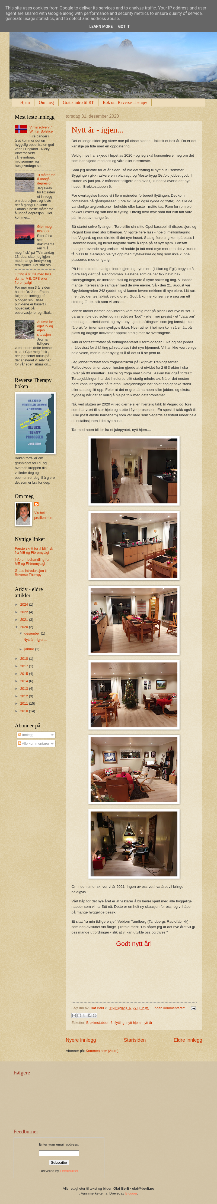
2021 (24, 620)
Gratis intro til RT (78, 102)
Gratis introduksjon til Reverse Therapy (31, 573)
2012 (24, 696)
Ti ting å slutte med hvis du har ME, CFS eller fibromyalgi (33, 278)
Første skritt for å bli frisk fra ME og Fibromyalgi (34, 550)
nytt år (147, 1023)
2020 (24, 627)
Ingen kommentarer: (170, 1008)
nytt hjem (133, 1023)
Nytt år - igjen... (98, 129)
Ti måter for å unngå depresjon (46, 179)
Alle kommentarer (33, 743)
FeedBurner (69, 1171)
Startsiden (135, 1040)
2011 (24, 703)
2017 (24, 666)
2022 (24, 612)
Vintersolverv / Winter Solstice (41, 129)
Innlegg (26, 735)
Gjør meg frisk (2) (44, 229)
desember (32, 633)
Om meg (46, 102)
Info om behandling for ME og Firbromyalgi (32, 562)
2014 (24, 681)
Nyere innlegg (81, 1040)
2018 (24, 659)
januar (29, 649)
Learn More (101, 26)
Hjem (25, 102)
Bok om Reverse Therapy (125, 102)
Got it (124, 26)
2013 (24, 689)
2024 (24, 604)
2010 (24, 711)
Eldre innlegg (188, 1040)
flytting (119, 1023)
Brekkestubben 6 (99, 1023)
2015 (24, 674)
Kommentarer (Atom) (102, 1051)
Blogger (131, 1193)
